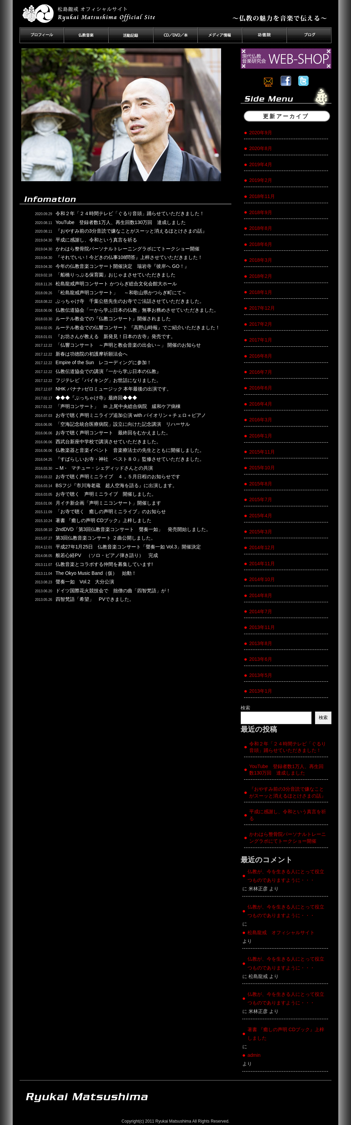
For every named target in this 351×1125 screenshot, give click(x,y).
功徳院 (264, 35)
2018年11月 (262, 196)
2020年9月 (260, 132)
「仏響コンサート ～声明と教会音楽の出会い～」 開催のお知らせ (128, 345)
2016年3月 (260, 419)
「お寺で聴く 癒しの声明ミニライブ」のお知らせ (111, 511)
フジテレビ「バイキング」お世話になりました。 (108, 380)
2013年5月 (260, 675)
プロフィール (42, 35)
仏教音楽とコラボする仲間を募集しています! (104, 564)
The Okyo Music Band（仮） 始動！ (96, 573)
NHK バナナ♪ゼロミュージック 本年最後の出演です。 (113, 389)
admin (254, 1055)
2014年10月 (262, 579)
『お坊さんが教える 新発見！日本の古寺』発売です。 (116, 336)
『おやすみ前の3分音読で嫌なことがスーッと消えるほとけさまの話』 (131, 231)
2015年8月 (260, 483)
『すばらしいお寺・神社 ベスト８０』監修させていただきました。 (130, 459)
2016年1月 (260, 435)
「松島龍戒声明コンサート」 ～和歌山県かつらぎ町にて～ (121, 292)
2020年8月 (260, 148)
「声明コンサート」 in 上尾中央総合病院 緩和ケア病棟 (118, 406)
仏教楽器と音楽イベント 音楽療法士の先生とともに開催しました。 (130, 450)
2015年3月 (260, 531)
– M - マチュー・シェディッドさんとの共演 (104, 468)
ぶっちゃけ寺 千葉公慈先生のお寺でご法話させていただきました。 (130, 301)
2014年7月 (260, 611)
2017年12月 (262, 308)
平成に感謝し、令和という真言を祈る (96, 240)
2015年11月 (262, 452)
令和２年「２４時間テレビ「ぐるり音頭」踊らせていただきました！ (130, 213)
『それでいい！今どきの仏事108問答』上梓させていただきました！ (129, 257)
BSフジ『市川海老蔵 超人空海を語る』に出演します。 (116, 485)
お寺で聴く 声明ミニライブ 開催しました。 (106, 494)
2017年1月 (260, 340)
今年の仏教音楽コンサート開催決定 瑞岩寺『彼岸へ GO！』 (122, 266)
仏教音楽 (86, 35)
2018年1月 (260, 292)
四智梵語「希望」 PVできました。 (95, 599)
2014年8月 (260, 595)
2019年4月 (260, 164)
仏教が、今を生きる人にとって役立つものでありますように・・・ (285, 876)
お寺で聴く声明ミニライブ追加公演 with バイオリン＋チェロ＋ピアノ (131, 415)
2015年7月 (260, 499)
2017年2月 (260, 324)
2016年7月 (260, 372)
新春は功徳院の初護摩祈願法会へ (92, 354)
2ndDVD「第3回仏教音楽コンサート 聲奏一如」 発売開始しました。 (133, 529)
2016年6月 (260, 388)
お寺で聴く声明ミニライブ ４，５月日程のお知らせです (118, 476)
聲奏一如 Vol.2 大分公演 (85, 581)
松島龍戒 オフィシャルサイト (281, 932)
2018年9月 (260, 212)
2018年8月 (260, 228)
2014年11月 (262, 563)
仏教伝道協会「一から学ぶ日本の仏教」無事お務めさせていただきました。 (137, 310)
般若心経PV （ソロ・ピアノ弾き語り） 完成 (107, 555)
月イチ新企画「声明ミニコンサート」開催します (108, 503)
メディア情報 (220, 35)
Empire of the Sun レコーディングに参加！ (104, 362)
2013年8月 (260, 643)
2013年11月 (262, 627)
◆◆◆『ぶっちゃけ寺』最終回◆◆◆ (96, 397)
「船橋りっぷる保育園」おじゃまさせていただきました (116, 274)
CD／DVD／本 (175, 35)
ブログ (309, 35)
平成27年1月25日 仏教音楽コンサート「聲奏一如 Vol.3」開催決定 (128, 546)
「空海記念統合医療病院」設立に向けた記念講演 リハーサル (123, 424)
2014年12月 (262, 547)
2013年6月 (260, 659)
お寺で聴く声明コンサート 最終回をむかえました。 (113, 432)
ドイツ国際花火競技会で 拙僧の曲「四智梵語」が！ (118, 590)
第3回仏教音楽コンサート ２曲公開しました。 (106, 538)
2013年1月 (260, 691)
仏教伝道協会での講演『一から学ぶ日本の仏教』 (108, 371)
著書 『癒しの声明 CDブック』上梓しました (104, 520)
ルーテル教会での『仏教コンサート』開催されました (113, 318)
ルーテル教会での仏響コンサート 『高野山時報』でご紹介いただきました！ (138, 327)
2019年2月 (260, 180)
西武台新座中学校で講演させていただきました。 (108, 441)
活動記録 (131, 35)
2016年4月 (260, 404)
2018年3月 (260, 260)
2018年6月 (260, 244)
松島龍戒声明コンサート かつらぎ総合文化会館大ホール (116, 283)
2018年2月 (260, 276)
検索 (245, 707)
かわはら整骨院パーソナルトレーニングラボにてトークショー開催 (127, 248)
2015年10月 (262, 467)
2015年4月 (260, 515)
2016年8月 (260, 356)
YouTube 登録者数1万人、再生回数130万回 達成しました (121, 222)
